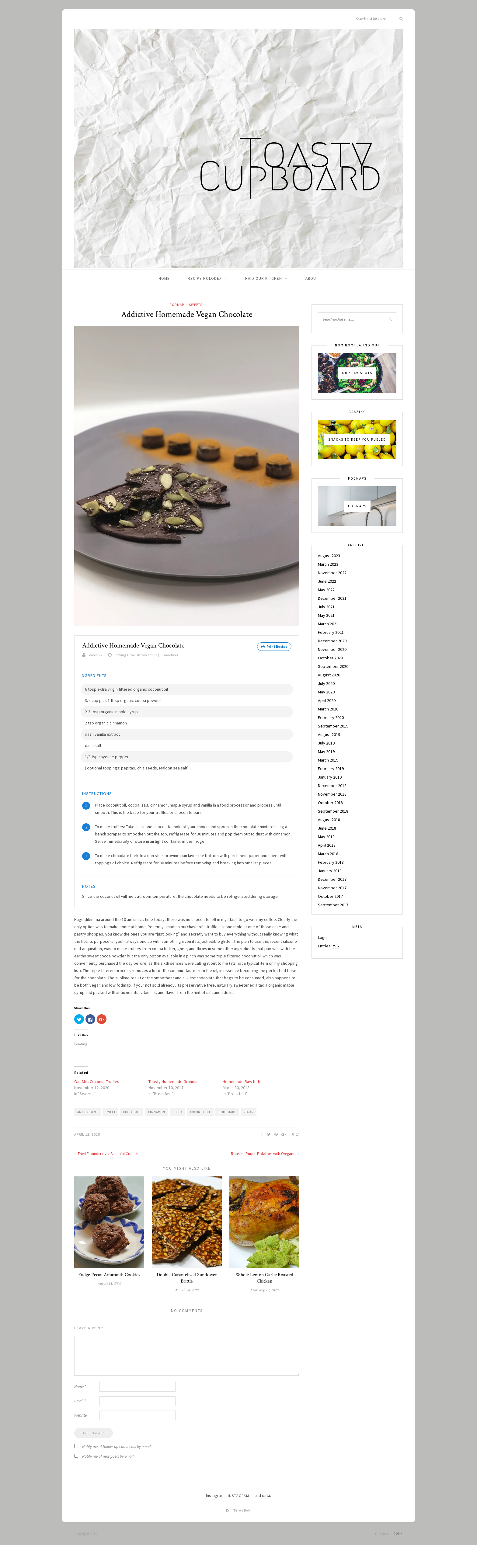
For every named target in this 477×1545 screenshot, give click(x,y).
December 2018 (332, 785)
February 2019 (331, 768)
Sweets (195, 305)
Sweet (111, 1112)
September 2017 (333, 905)
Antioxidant (87, 1112)
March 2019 (328, 760)
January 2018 (330, 870)
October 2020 (330, 658)
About (312, 278)
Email (80, 1400)
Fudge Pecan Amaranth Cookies (109, 1274)
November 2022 (332, 572)
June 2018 (327, 828)
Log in (323, 937)
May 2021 (326, 615)
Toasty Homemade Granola (172, 1081)
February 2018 (331, 862)
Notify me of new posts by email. (108, 1456)
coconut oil (200, 1112)
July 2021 (326, 606)
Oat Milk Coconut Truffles (96, 1081)
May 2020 (326, 692)
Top (398, 1533)
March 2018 (328, 853)
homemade (227, 1112)
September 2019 (333, 726)
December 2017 (332, 879)
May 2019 (326, 751)
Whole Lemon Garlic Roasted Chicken (264, 1277)
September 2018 (333, 811)
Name (80, 1386)
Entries (328, 946)
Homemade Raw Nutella (244, 1081)
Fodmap (177, 305)
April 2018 (327, 845)
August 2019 (329, 734)
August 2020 (329, 675)
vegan (249, 1112)
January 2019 (330, 777)
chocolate (132, 1112)
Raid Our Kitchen (263, 278)
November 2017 (332, 888)
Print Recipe (274, 646)
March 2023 (328, 564)
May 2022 (326, 589)
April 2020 (327, 700)
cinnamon (156, 1112)
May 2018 (326, 836)
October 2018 (330, 802)
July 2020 (326, 683)
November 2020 (332, 649)
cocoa (178, 1112)
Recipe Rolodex (205, 278)
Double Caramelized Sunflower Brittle (187, 1277)
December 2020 (332, 641)
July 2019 (326, 743)
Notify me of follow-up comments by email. (116, 1446)
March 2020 (328, 709)
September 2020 (333, 666)
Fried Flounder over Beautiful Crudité (106, 1153)
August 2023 (329, 555)
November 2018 (332, 794)
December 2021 (332, 598)
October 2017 (330, 896)
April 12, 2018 (87, 1134)
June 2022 (327, 581)
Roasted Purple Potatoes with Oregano (265, 1153)
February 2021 (331, 632)
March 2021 (328, 624)
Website (80, 1415)
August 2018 (329, 819)
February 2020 (331, 717)
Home (164, 278)
